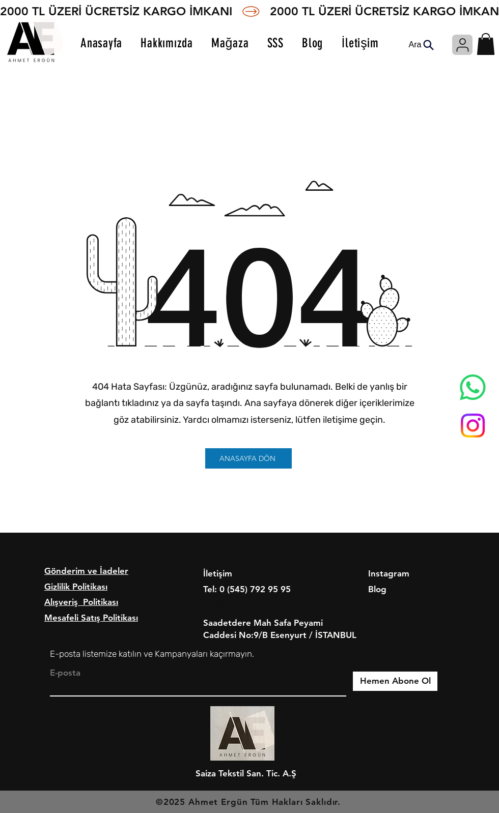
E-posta (65, 673)
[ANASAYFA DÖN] (248, 458)
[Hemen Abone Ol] (395, 681)
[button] (486, 44)
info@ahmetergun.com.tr (254, 604)
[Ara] (421, 45)
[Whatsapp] (473, 387)
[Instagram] (473, 426)
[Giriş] (462, 45)
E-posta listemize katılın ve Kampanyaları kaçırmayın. (152, 654)
